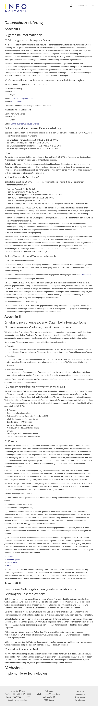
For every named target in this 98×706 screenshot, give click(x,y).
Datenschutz (80, 697)
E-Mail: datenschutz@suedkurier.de (25, 124)
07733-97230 (16, 102)
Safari (9, 565)
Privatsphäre (86, 275)
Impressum (80, 694)
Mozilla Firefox (12, 562)
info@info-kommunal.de (17, 700)
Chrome (10, 557)
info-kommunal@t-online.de (22, 99)
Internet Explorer (13, 560)
